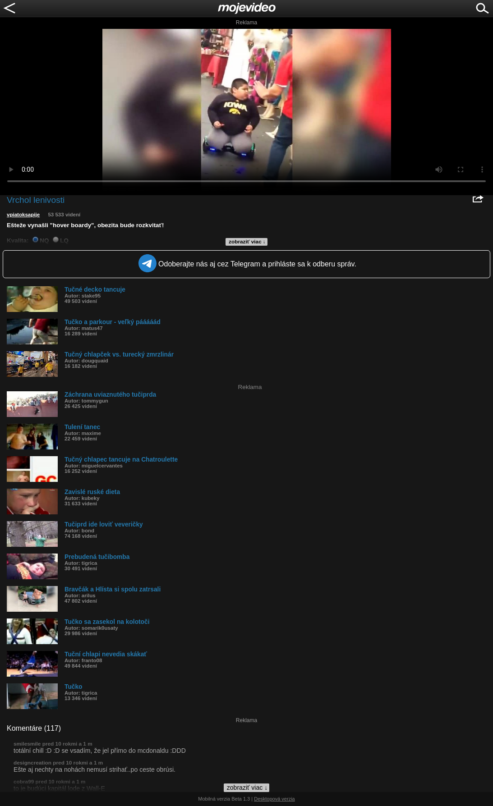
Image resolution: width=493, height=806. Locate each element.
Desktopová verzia (274, 798)
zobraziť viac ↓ (247, 241)
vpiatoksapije (23, 214)
